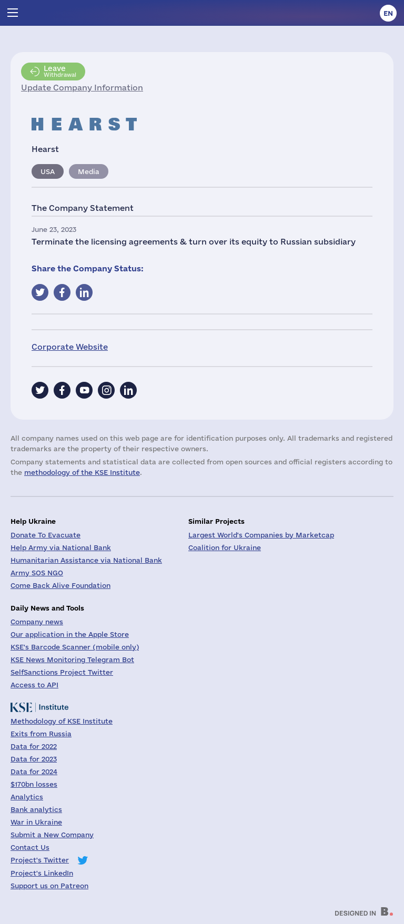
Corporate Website (70, 346)
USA (48, 171)
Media (88, 171)
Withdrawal (60, 71)
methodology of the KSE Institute (82, 472)
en (388, 13)
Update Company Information (82, 87)
